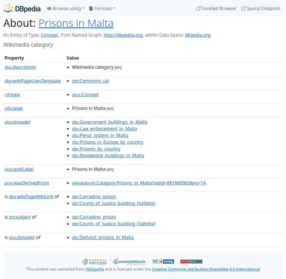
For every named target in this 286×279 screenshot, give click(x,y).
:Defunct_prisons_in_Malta (103, 237)
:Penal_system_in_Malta (100, 135)
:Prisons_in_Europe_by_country (107, 142)
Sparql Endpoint (260, 8)
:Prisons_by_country (96, 149)
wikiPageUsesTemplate (32, 81)
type (12, 94)
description (20, 67)
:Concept (85, 94)
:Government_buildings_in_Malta (109, 122)
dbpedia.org (198, 35)
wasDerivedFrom (26, 183)
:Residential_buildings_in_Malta (108, 155)
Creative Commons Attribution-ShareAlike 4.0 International (206, 269)
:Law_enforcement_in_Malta (104, 129)
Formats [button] (100, 8)
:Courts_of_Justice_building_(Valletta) (113, 203)
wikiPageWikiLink (31, 196)
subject (20, 217)
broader (17, 122)
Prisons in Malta (76, 23)
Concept (49, 35)
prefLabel (19, 169)
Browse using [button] (64, 8)
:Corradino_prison (94, 196)
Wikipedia (95, 269)
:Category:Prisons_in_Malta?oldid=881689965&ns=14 (139, 183)
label (13, 108)
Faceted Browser (216, 8)
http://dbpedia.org (123, 35)
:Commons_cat (90, 81)
